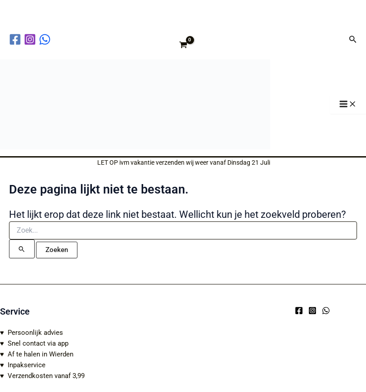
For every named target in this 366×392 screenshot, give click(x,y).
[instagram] (31, 39)
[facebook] (16, 39)
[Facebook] (299, 310)
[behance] (46, 39)
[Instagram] (312, 310)
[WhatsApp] (326, 310)
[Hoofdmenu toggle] (348, 104)
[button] (353, 39)
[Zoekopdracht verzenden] (22, 248)
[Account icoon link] (336, 39)
